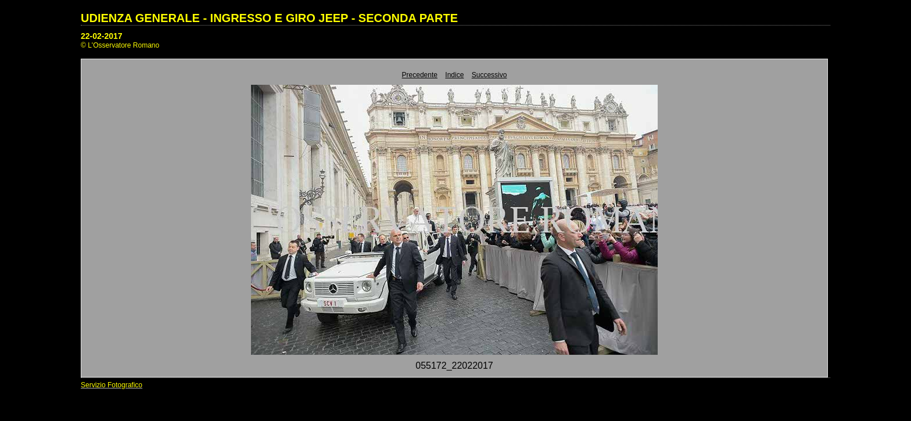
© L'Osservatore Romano (120, 45)
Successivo (489, 75)
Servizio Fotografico (111, 385)
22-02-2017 (102, 36)
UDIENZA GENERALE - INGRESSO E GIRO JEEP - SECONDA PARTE (269, 18)
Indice (454, 75)
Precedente (419, 75)
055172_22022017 (454, 365)
